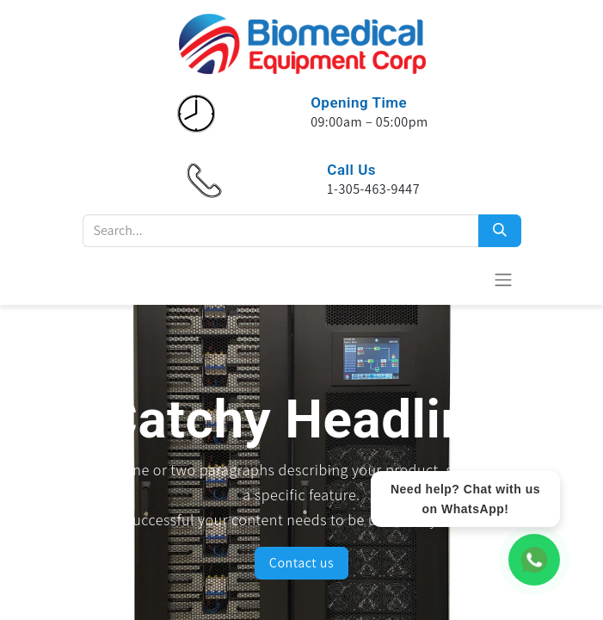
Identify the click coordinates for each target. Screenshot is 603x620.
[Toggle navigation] (503, 279)
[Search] (499, 230)
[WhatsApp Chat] (534, 560)
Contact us (301, 563)
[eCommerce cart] (461, 279)
